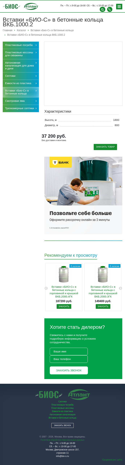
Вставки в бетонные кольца (62, 418)
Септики (10, 75)
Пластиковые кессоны (62, 408)
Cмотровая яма (15, 100)
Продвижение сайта (112, 460)
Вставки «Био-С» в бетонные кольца (17, 92)
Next (120, 288)
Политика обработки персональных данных (62, 440)
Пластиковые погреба (19, 44)
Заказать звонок (68, 370)
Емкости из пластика (18, 83)
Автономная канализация (62, 414)
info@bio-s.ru (62, 456)
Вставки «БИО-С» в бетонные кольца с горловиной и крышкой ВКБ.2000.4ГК (64, 291)
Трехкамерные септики (19, 108)
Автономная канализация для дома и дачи (19, 65)
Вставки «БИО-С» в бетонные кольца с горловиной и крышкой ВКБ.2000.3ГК (103, 291)
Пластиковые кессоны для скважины (19, 54)
